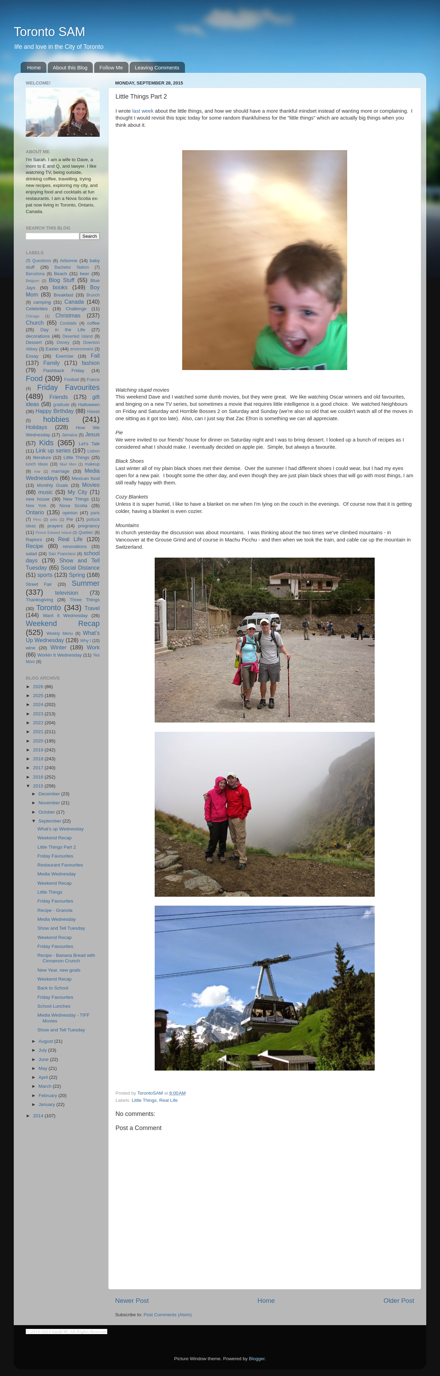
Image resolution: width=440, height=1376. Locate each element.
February (48, 1095)
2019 (39, 749)
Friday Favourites (68, 387)
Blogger (257, 1358)
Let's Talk (89, 443)
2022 (39, 722)
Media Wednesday (56, 873)
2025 (39, 695)
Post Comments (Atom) (168, 1314)
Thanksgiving (39, 599)
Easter (52, 348)
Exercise (65, 356)
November (49, 802)
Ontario (35, 512)
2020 (39, 740)
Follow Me (111, 67)
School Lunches (53, 1006)
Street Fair (39, 584)
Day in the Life (62, 329)
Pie (69, 519)
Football (71, 379)
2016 (39, 777)
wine (30, 647)
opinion (70, 512)
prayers (55, 525)
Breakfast (63, 295)
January (47, 1104)
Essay (32, 356)
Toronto (48, 607)
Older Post (399, 1300)
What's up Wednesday (60, 828)
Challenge (76, 308)
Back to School (52, 988)
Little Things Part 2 (56, 847)
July (43, 1050)
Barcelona (35, 273)
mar (37, 471)
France (93, 379)
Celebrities (37, 308)
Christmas (67, 315)
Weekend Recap (63, 623)
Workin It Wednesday (59, 655)
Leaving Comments (157, 67)
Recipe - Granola (55, 910)
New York (36, 505)
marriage (60, 471)
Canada (74, 302)
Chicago (33, 316)
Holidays (36, 427)
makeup (92, 464)
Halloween (89, 404)
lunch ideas (37, 464)
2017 (39, 767)
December (49, 793)
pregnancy (89, 525)
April (43, 1077)
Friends (58, 397)
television (66, 593)
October (47, 812)
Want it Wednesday (65, 615)
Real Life (168, 1100)
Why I (85, 640)
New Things (76, 499)
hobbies (56, 419)
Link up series (53, 450)
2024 (39, 704)
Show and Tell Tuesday (61, 928)
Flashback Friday (63, 370)
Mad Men (68, 464)
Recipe (34, 546)
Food (34, 378)
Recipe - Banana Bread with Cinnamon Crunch (66, 958)
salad (31, 553)
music (45, 492)
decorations (38, 336)
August (46, 1041)
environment (81, 349)
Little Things (144, 1100)
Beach (60, 273)
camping (42, 302)
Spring (77, 575)
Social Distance (80, 567)
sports (45, 575)
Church (35, 323)
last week (143, 111)
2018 (39, 758)
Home (34, 67)
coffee (93, 323)
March (45, 1086)
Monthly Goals (52, 485)
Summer (86, 583)
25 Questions (38, 260)
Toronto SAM (49, 32)
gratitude (61, 404)
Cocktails (68, 323)
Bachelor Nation (72, 267)
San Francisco (62, 553)
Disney (63, 342)
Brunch (93, 295)
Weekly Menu (59, 633)
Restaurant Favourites (60, 865)
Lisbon (93, 451)
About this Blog (70, 67)
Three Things (85, 599)
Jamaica (69, 435)
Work (93, 647)
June (44, 1059)
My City (77, 492)
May (43, 1068)
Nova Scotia (73, 505)
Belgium (32, 281)
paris (95, 513)
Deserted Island (78, 336)
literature (42, 457)
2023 (39, 713)
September (50, 821)
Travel (92, 608)
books (60, 287)
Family (51, 363)
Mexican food (86, 478)
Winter (59, 647)
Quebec (85, 532)
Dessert (34, 342)
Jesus (92, 434)
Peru (37, 519)
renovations (75, 546)
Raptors (34, 539)
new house (38, 499)
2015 (39, 785)
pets (53, 519)
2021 (39, 731)
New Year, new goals (58, 970)
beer (84, 273)
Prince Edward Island (54, 532)
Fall (95, 356)
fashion (91, 363)
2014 (39, 1115)
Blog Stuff (61, 280)
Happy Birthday (54, 411)
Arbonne (68, 260)
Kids (46, 442)
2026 (39, 686)
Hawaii (93, 411)
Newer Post (132, 1300)
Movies (91, 485)
